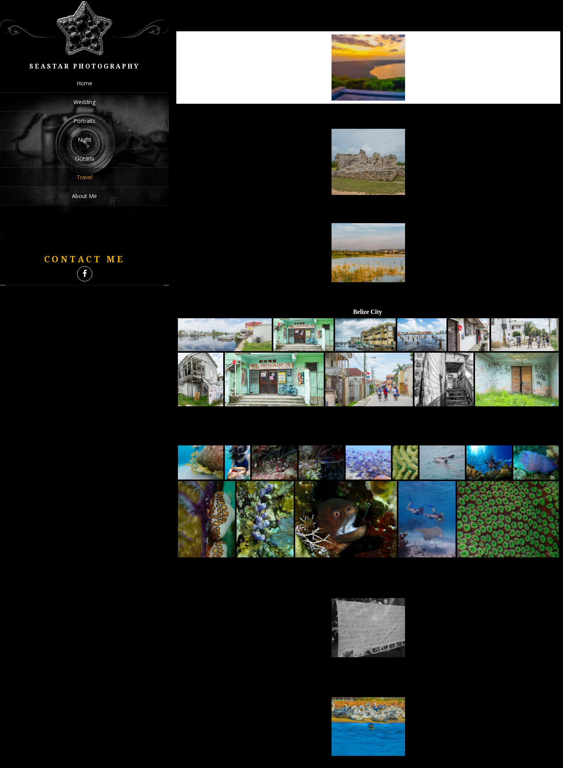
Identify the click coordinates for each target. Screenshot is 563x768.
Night (84, 139)
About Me (84, 196)
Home (84, 83)
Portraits (84, 120)
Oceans (84, 158)
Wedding (84, 102)
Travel (84, 177)
